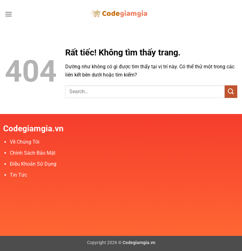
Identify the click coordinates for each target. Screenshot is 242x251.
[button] (8, 14)
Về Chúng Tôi (24, 142)
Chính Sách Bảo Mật (32, 153)
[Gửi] (231, 91)
